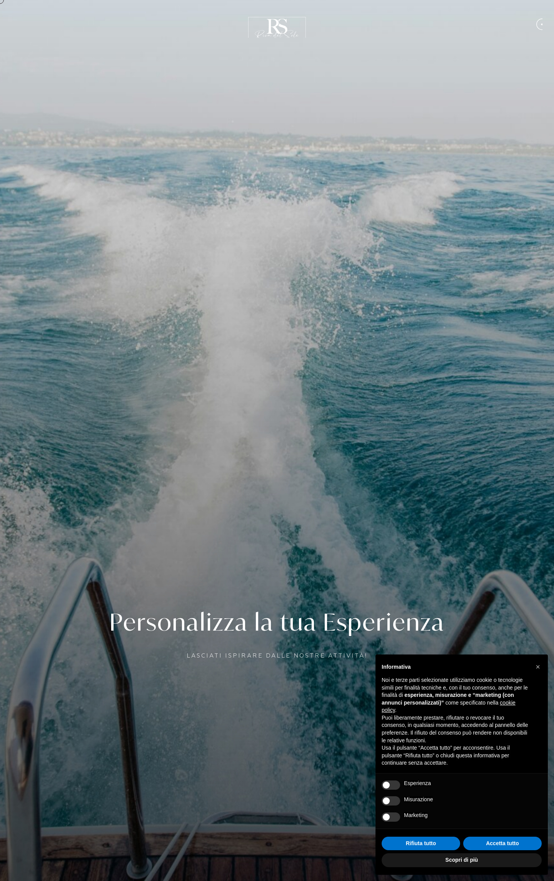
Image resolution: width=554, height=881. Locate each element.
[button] (538, 667)
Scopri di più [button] (462, 860)
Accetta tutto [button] (502, 843)
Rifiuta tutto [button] (421, 843)
